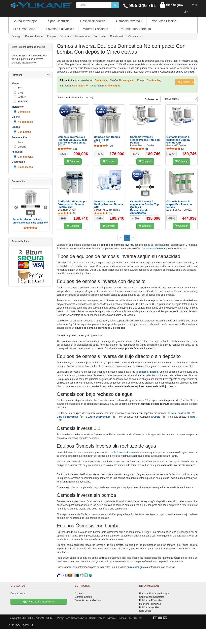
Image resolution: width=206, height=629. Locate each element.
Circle (156, 416)
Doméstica (22, 111)
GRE (18, 92)
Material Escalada (97, 29)
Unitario (20, 146)
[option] (30, 209)
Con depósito (23, 156)
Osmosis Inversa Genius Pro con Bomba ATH (108, 204)
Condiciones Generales (151, 597)
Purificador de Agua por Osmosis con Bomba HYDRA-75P (73, 204)
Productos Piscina (165, 21)
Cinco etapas (23, 166)
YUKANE (21, 101)
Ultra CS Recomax (67, 416)
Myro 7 (194, 416)
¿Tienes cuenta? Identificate (38, 601)
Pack (18, 142)
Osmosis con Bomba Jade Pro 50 (107, 138)
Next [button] (45, 208)
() (67, 149)
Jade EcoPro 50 (180, 413)
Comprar (73, 161)
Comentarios (18, 181)
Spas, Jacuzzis (60, 21)
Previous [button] (16, 208)
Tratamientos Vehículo (135, 29)
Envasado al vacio (60, 29)
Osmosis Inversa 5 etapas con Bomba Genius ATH (178, 139)
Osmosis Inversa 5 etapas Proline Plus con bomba (145, 139)
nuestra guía (137, 567)
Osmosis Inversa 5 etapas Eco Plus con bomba (179, 204)
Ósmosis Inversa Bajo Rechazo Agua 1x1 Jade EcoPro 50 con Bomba (73, 139)
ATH (18, 88)
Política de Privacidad (150, 600)
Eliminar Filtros (186, 81)
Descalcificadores (94, 21)
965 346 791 (139, 5)
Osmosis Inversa (129, 21)
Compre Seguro (83, 597)
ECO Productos (25, 29)
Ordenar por (152, 99)
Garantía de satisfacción (88, 600)
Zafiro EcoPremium (99, 416)
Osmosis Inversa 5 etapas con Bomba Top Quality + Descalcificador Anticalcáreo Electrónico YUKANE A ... (144, 210)
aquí (192, 71)
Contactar (80, 593)
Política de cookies (149, 607)
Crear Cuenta (17, 593)
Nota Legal (145, 610)
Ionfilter (20, 97)
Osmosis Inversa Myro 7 (25, 62)
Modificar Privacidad (150, 604)
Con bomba (22, 131)
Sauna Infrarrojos (26, 21)
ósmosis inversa (155, 248)
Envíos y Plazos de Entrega (154, 593)
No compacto (23, 121)
